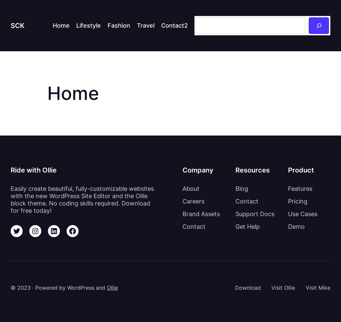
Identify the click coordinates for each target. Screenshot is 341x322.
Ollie (112, 288)
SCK (18, 26)
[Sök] (319, 25)
